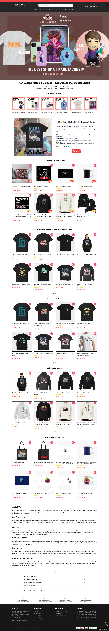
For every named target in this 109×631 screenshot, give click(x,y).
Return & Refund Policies (61, 615)
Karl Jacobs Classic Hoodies (19, 422)
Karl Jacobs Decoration (47, 112)
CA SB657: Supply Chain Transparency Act (43, 619)
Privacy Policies (37, 615)
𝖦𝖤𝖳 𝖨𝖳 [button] (76, 151)
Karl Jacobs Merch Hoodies (62, 393)
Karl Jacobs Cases (33, 112)
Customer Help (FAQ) (60, 619)
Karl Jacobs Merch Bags (18, 462)
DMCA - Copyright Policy (39, 617)
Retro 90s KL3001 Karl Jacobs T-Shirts (65, 284)
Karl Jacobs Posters (90, 112)
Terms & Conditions (38, 613)
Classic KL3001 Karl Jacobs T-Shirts (21, 284)
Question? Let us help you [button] (102, 629)
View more (54, 293)
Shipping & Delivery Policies (61, 611)
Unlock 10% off (106, 625)
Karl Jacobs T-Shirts (76, 112)
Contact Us (58, 617)
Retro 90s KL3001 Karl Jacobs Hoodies (86, 254)
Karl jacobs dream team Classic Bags (43, 462)
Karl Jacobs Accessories (18, 112)
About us (36, 611)
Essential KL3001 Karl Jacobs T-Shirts (65, 254)
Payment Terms (59, 613)
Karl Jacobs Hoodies (62, 112)
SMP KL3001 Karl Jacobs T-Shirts (20, 254)
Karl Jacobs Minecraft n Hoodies (85, 393)
